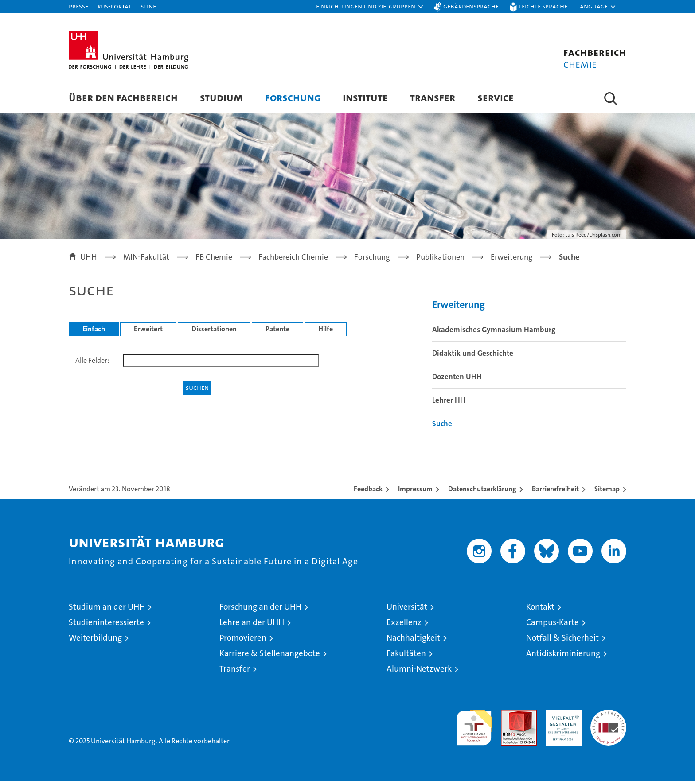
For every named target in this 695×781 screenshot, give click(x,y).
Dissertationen (214, 329)
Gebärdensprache (471, 6)
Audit (509, 714)
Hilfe (325, 329)
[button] (370, 6)
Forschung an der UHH (260, 606)
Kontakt (540, 606)
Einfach (93, 329)
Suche (442, 423)
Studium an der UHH (107, 606)
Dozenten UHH (457, 376)
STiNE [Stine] (148, 6)
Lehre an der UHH (251, 622)
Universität (407, 606)
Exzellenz (404, 622)
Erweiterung (458, 304)
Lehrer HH (448, 400)
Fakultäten (406, 653)
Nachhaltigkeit (413, 637)
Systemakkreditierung (608, 714)
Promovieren (242, 637)
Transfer (432, 97)
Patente (277, 329)
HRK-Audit (561, 714)
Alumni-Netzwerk (419, 668)
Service (495, 97)
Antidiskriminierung (563, 653)
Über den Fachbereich (123, 97)
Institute (365, 97)
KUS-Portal (114, 6)
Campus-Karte (552, 622)
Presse (78, 6)
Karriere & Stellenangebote (269, 653)
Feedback (368, 488)
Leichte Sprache (543, 6)
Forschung (292, 97)
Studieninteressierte (106, 622)
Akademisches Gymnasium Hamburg (493, 329)
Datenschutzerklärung (482, 488)
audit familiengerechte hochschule (474, 724)
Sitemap (607, 488)
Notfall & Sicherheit (562, 637)
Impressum (415, 488)
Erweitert (148, 329)
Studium (221, 97)
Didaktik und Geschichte (472, 353)
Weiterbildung (95, 637)
